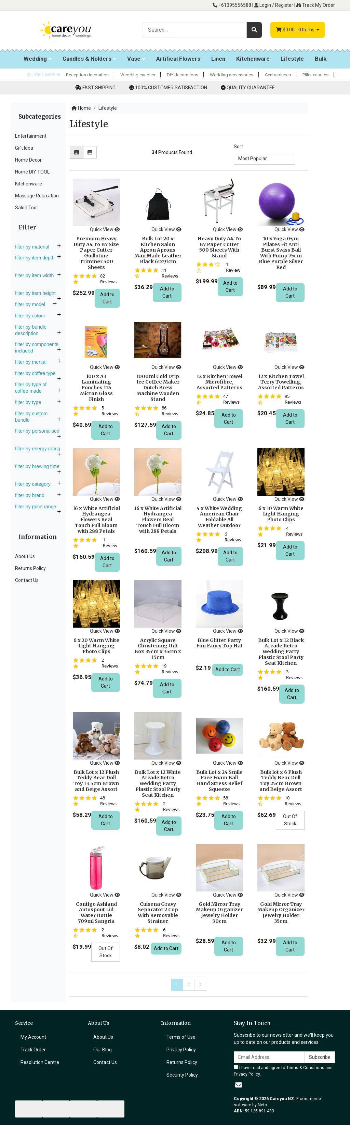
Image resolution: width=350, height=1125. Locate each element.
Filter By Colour (33, 315)
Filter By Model (33, 304)
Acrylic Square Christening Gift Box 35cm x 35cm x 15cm (157, 648)
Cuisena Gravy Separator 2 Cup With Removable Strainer (158, 912)
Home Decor (28, 160)
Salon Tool (26, 207)
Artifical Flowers (178, 58)
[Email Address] (269, 1057)
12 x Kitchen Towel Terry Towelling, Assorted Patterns (281, 382)
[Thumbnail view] (76, 153)
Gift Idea (24, 148)
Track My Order (315, 5)
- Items (295, 29)
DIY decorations (182, 74)
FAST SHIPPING (99, 87)
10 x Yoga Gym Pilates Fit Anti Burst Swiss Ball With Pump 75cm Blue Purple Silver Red (281, 253)
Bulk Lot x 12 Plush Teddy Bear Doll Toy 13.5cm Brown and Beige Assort (96, 780)
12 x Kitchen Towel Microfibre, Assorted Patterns (219, 382)
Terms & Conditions (305, 1067)
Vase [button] (133, 58)
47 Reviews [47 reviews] (231, 399)
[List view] (90, 153)
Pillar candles (315, 74)
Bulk (320, 58)
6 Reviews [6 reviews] (233, 537)
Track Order (33, 1049)
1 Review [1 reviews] (233, 267)
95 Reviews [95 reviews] (293, 399)
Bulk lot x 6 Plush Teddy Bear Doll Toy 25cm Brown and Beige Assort (280, 780)
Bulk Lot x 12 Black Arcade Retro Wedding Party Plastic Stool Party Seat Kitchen (281, 651)
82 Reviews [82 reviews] (108, 279)
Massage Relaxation (37, 195)
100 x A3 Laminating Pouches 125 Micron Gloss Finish (96, 387)
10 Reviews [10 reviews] (293, 801)
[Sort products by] (264, 159)
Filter (27, 227)
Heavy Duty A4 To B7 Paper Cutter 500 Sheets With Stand (219, 247)
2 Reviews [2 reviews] (110, 663)
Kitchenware (253, 58)
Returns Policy (30, 568)
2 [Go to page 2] (188, 984)
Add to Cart (107, 298)
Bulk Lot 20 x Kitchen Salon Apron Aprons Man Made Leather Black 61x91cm (157, 250)
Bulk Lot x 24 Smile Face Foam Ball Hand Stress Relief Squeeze (219, 780)
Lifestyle (292, 58)
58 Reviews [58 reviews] (231, 801)
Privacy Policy (181, 1049)
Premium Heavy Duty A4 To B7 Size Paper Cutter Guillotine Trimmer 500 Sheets (96, 253)
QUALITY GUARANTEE (251, 87)
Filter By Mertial (33, 362)
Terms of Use (181, 1037)
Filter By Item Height (38, 293)
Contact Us (27, 580)
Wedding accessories (231, 74)
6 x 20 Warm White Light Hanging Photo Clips (96, 646)
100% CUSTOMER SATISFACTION (171, 87)
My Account (33, 1037)
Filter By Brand (32, 495)
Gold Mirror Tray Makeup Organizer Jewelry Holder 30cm (219, 912)
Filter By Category (35, 484)
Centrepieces (278, 74)
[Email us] (238, 1085)
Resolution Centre (40, 1062)
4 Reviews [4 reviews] (294, 531)
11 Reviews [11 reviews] (170, 273)
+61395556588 (232, 5)
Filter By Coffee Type (38, 373)
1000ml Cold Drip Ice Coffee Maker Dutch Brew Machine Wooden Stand (157, 387)
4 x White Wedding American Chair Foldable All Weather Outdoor (219, 516)
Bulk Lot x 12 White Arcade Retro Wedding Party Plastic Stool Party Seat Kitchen (158, 783)
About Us (25, 556)
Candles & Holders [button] (87, 58)
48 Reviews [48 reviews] (108, 801)
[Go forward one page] (200, 985)
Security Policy (182, 1075)
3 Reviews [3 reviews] (294, 674)
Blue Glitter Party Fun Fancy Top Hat (219, 643)
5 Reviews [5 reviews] (110, 411)
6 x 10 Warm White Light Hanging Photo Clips (281, 514)
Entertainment (30, 136)
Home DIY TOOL (32, 172)
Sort (238, 146)
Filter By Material (35, 247)
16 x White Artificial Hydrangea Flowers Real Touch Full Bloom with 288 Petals (96, 519)
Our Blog (102, 1049)
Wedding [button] (35, 58)
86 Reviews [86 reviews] (170, 411)
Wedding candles (137, 74)
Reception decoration (87, 74)
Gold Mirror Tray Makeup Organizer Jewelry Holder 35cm (281, 912)
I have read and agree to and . (283, 1070)
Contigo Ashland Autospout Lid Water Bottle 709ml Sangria (96, 912)
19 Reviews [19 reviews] (170, 669)
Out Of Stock (290, 820)
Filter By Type (30, 402)
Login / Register (273, 5)
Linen (218, 58)
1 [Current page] (177, 984)
